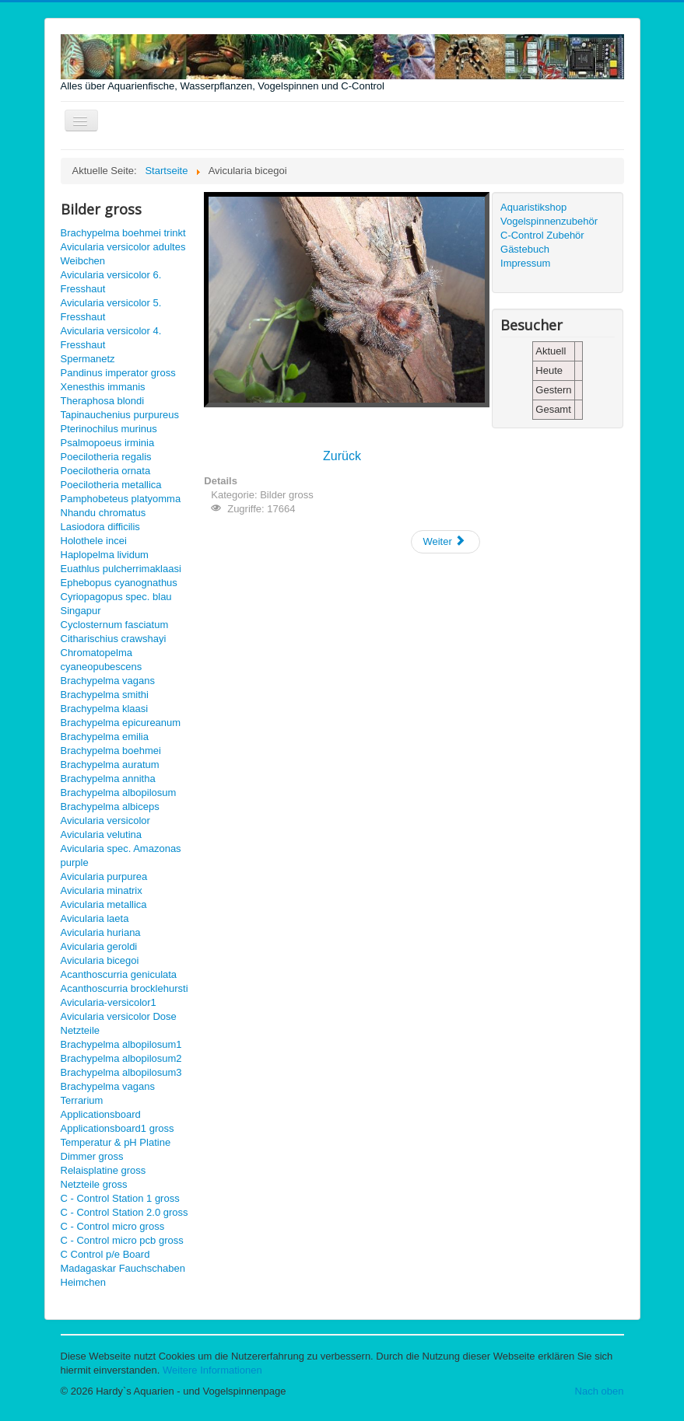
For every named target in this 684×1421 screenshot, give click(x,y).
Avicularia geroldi (99, 946)
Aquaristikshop (533, 207)
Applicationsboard (101, 1114)
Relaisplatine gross (103, 1170)
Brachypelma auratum (110, 764)
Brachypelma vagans (108, 680)
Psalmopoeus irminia (108, 443)
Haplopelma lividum (105, 554)
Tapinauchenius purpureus (120, 415)
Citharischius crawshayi (114, 638)
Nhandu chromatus (103, 512)
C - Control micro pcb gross (122, 1240)
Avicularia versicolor (105, 820)
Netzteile (80, 1030)
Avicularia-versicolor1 (108, 1002)
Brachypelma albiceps (110, 806)
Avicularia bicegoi (100, 960)
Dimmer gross (92, 1156)
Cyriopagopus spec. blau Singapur (116, 603)
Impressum (525, 263)
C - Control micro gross (113, 1226)
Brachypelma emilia (105, 736)
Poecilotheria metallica (111, 485)
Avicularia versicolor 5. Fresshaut (111, 310)
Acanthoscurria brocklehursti (124, 988)
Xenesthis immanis (103, 387)
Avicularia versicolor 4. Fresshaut (111, 338)
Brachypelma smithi (105, 694)
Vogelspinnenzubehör (549, 221)
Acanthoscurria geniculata (119, 974)
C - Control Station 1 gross (120, 1198)
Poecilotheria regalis (106, 457)
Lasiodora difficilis (100, 526)
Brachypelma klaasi (105, 708)
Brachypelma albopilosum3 (121, 1072)
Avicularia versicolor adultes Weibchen (123, 254)
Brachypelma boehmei (111, 750)
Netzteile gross (94, 1184)
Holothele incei (94, 540)
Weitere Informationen (212, 1370)
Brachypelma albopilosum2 (121, 1058)
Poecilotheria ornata (106, 471)
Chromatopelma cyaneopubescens (101, 659)
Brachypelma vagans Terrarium (108, 1093)
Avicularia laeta (95, 918)
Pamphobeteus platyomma (121, 499)
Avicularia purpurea (104, 876)
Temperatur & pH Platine (116, 1142)
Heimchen (84, 1282)
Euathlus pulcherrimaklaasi (121, 568)
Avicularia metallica (104, 904)
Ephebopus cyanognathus (119, 582)
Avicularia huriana (101, 932)
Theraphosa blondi (103, 401)
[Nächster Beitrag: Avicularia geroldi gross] (445, 541)
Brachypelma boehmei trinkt (123, 233)
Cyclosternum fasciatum (115, 624)
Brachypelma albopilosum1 (121, 1044)
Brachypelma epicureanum (121, 722)
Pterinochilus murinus (109, 429)
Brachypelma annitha (108, 778)
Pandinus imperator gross (118, 373)
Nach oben (599, 1391)
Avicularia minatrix (101, 890)
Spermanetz (88, 359)
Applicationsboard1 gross (117, 1128)
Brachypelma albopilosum (119, 792)
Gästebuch (524, 249)
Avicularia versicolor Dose (119, 1016)
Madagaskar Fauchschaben (123, 1268)
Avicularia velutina (101, 834)
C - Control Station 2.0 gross (124, 1212)
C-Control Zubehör (542, 235)
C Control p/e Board (105, 1254)
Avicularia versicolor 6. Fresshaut (111, 282)
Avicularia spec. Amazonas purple (121, 855)
